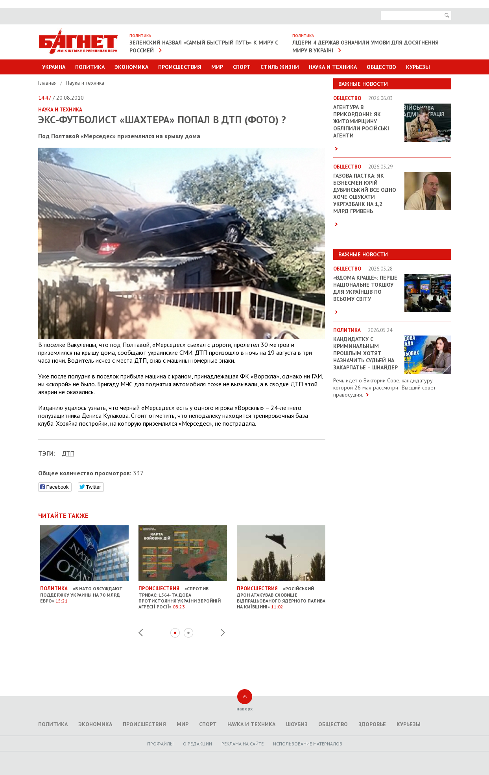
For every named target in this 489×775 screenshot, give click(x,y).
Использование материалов (307, 744)
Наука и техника (333, 66)
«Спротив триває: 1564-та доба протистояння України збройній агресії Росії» (182, 594)
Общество (381, 66)
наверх (244, 709)
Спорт (242, 66)
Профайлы (160, 744)
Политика (90, 66)
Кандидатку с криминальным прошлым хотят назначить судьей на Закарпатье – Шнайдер (365, 353)
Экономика (131, 66)
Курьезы (418, 66)
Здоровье (372, 724)
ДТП (68, 453)
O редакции (197, 744)
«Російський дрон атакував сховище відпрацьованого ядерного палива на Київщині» (281, 594)
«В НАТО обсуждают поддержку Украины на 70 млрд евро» (84, 591)
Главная (48, 82)
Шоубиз (297, 724)
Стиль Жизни (279, 66)
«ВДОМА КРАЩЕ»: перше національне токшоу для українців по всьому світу (365, 288)
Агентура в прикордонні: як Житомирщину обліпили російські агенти (361, 121)
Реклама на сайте (242, 744)
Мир (217, 66)
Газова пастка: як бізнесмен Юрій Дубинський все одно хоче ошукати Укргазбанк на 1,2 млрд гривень (364, 193)
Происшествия (179, 66)
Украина (53, 66)
